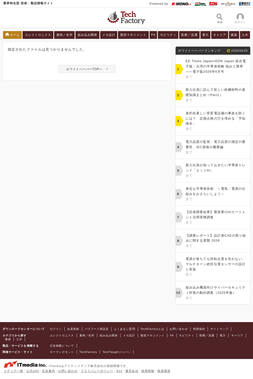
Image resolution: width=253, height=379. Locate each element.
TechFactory (88, 351)
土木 (245, 35)
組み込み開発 (87, 35)
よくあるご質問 (124, 328)
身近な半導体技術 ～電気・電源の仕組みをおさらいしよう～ (217, 194)
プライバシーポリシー (97, 371)
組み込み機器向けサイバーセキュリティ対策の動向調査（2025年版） (217, 293)
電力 (205, 35)
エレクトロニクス (38, 35)
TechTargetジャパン (116, 351)
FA (153, 35)
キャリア (219, 35)
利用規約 (199, 328)
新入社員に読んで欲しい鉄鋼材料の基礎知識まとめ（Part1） (217, 95)
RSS (119, 371)
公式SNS (32, 371)
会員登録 (73, 328)
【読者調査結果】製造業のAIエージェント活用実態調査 (217, 217)
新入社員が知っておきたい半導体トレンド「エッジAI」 (217, 170)
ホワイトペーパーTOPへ (84, 69)
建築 (234, 35)
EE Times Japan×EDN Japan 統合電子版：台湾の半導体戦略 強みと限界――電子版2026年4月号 (217, 69)
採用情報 (147, 371)
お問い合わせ (179, 328)
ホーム (15, 35)
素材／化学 (64, 35)
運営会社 (131, 371)
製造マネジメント (133, 35)
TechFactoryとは (153, 328)
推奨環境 (163, 371)
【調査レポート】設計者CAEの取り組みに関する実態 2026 (217, 241)
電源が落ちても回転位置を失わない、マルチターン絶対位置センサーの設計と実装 (217, 267)
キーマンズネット (62, 351)
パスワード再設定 (97, 328)
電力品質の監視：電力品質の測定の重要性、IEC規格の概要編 (217, 147)
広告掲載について (62, 345)
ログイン (56, 328)
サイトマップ (219, 328)
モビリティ (168, 35)
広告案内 (48, 371)
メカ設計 (108, 35)
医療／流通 (189, 35)
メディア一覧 (13, 371)
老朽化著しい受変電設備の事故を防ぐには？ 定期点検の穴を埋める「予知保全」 (217, 121)
